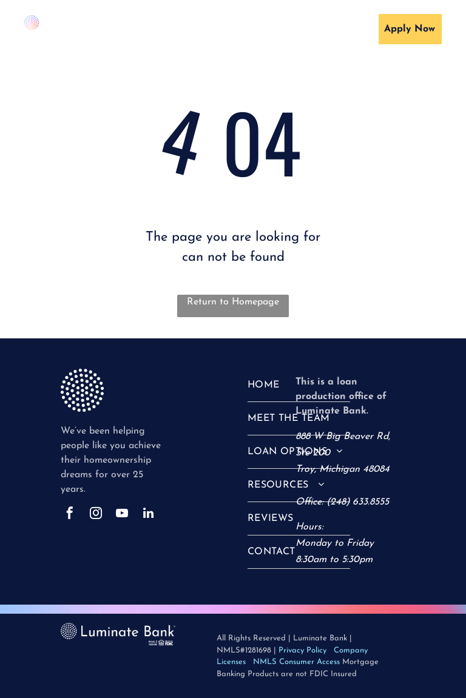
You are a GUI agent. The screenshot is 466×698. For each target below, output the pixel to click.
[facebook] (70, 514)
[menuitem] (206, 31)
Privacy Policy (302, 650)
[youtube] (122, 514)
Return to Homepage (233, 302)
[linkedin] (148, 514)
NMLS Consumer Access (296, 662)
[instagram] (96, 514)
